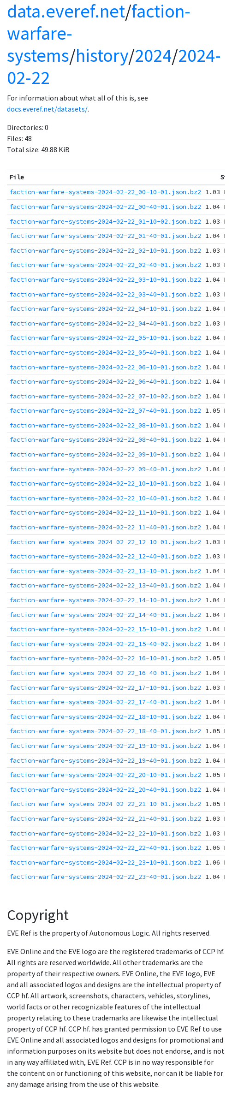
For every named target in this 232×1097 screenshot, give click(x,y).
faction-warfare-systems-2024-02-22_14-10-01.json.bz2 (105, 600)
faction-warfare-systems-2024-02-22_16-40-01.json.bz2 (105, 673)
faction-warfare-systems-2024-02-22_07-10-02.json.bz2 (105, 396)
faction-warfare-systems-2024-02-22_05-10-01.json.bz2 (105, 337)
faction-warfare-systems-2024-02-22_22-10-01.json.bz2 (105, 833)
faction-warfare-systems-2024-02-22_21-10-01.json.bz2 (105, 804)
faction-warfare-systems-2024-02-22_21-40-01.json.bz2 (105, 818)
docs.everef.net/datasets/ (47, 108)
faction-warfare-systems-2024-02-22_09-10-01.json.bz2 (105, 454)
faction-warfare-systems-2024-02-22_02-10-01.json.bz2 (105, 250)
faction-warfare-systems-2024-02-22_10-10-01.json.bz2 (105, 483)
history (102, 55)
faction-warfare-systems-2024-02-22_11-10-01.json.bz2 (105, 512)
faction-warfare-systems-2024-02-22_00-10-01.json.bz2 (105, 192)
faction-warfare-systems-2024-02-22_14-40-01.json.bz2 (105, 615)
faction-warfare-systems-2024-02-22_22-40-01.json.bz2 (105, 847)
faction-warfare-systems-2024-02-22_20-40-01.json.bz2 (105, 789)
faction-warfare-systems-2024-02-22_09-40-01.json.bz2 (105, 469)
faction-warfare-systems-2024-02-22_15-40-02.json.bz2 (105, 644)
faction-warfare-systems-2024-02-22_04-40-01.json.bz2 (105, 323)
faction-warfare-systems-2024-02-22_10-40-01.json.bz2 (105, 498)
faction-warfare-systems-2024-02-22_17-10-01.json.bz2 (105, 687)
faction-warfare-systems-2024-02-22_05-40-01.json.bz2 (105, 352)
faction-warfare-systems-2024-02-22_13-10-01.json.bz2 (105, 571)
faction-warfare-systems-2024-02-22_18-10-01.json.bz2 (105, 716)
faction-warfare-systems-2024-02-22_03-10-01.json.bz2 (105, 279)
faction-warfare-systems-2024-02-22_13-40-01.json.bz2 (105, 585)
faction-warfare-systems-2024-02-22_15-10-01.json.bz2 (105, 629)
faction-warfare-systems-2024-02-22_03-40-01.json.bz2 (105, 294)
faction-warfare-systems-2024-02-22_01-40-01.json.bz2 (105, 235)
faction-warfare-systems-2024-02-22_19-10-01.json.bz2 (105, 745)
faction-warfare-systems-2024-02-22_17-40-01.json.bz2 (105, 702)
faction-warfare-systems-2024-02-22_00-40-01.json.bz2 (105, 206)
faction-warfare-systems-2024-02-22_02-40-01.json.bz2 (105, 265)
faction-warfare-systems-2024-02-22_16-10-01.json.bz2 (105, 658)
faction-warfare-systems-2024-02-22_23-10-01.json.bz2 (105, 862)
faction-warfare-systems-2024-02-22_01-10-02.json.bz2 (105, 221)
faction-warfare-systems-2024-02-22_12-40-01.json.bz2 (105, 556)
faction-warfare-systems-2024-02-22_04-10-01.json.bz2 (105, 308)
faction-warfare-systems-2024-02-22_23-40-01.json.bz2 (105, 876)
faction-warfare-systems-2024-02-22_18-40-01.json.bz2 (105, 731)
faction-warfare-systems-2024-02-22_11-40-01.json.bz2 (105, 527)
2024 (153, 55)
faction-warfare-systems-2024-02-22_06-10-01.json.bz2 (105, 367)
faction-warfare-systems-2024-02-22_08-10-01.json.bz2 (105, 425)
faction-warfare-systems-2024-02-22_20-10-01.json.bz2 (105, 775)
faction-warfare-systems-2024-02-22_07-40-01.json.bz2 (105, 410)
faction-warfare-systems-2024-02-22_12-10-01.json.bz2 (105, 542)
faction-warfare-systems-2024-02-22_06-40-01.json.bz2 (105, 381)
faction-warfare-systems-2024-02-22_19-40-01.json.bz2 (105, 760)
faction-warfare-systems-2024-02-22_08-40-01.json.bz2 (105, 439)
